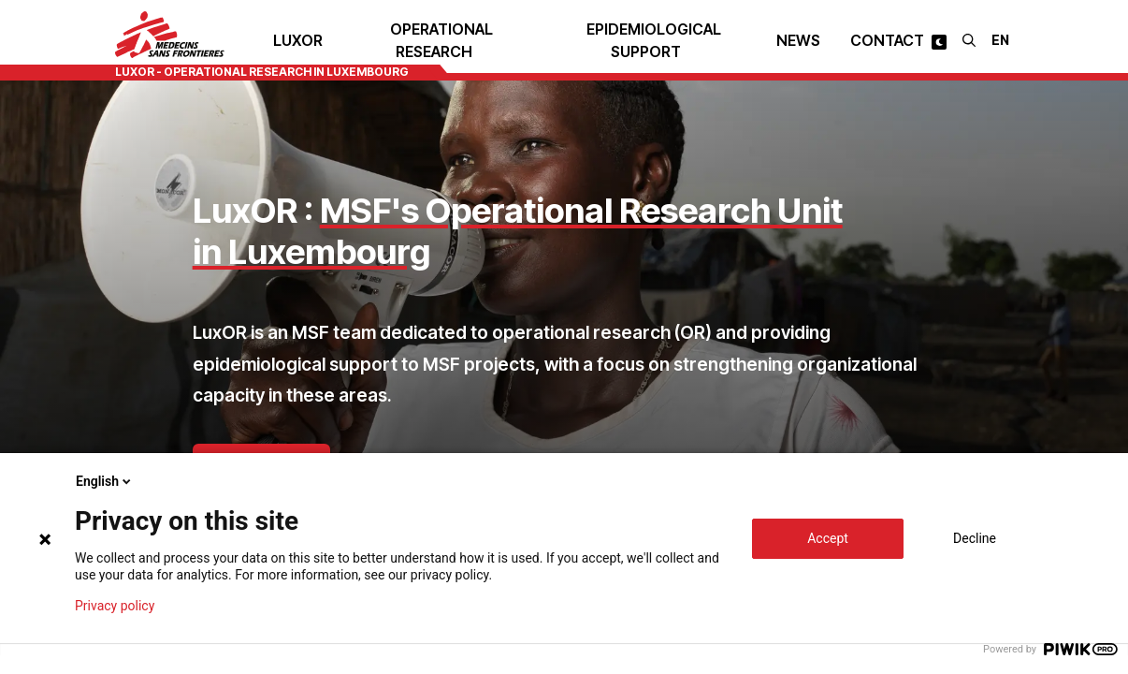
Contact (887, 40)
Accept (827, 538)
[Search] (969, 40)
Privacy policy (114, 605)
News (798, 40)
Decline (974, 538)
